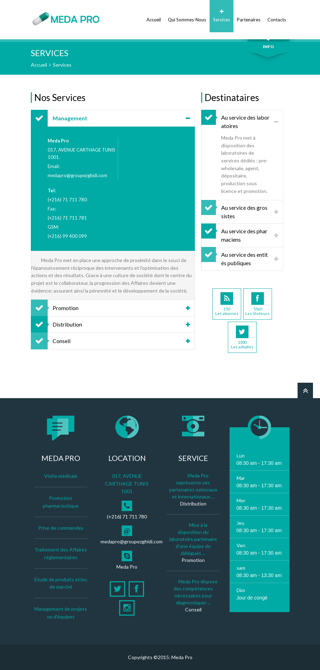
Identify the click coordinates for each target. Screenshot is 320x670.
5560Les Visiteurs (257, 304)
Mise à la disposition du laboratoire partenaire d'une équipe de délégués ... (193, 539)
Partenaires (248, 15)
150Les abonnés (226, 304)
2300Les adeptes (242, 337)
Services (221, 15)
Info (268, 46)
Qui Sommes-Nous (187, 15)
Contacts (276, 15)
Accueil (154, 15)
